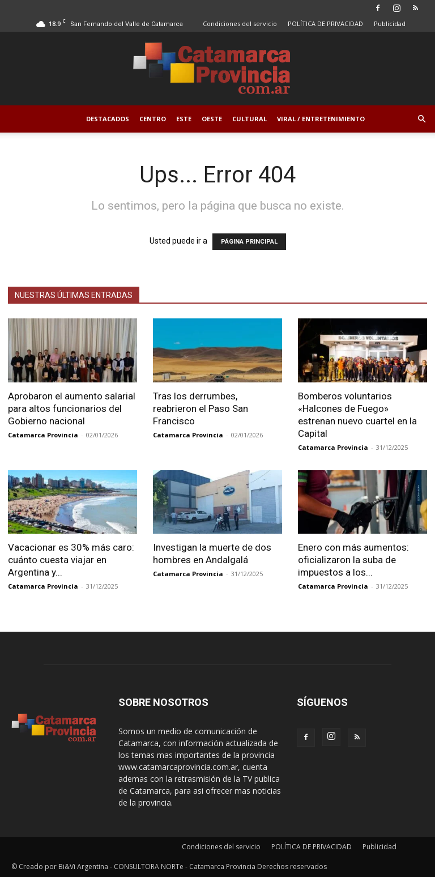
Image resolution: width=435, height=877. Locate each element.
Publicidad (390, 23)
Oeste (212, 118)
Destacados (107, 118)
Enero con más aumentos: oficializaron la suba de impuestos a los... (353, 560)
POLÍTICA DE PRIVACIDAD (325, 23)
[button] (421, 119)
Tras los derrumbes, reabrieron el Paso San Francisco (200, 408)
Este (183, 118)
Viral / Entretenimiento (321, 118)
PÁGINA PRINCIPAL (249, 241)
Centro (152, 118)
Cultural (249, 118)
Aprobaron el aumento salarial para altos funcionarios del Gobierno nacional (71, 408)
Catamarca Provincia (43, 435)
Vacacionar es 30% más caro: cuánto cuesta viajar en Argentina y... (71, 560)
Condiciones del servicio (240, 23)
